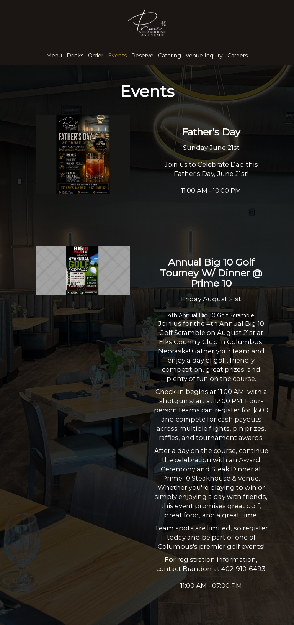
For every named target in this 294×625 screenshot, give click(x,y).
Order (95, 55)
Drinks (75, 55)
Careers (237, 55)
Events (117, 55)
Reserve (142, 55)
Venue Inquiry (204, 55)
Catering (169, 55)
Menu (54, 55)
